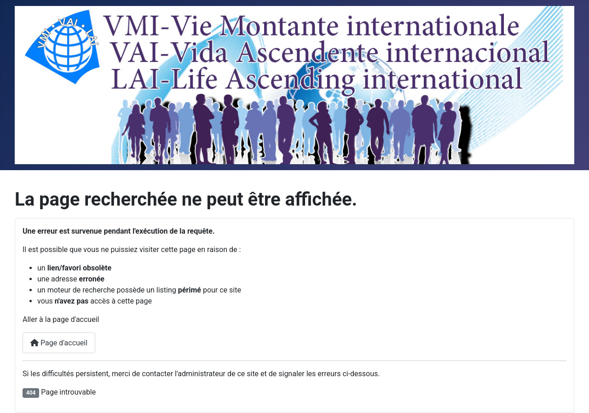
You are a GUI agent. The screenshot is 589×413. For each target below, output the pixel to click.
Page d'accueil (58, 342)
